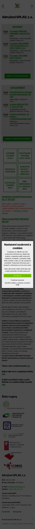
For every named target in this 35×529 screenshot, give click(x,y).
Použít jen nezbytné (17, 280)
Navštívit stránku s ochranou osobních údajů (17, 284)
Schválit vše (17, 276)
